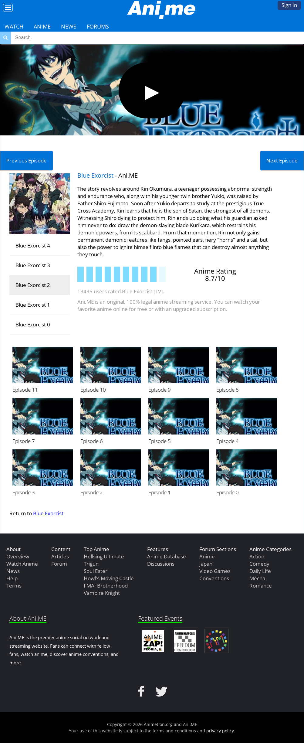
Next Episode (282, 160)
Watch (14, 26)
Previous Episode (26, 160)
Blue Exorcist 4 (32, 245)
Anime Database (166, 556)
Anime (42, 26)
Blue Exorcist (95, 175)
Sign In (289, 5)
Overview (17, 556)
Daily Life (260, 570)
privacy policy (220, 731)
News (68, 26)
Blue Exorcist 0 (32, 324)
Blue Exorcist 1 (32, 304)
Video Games (215, 570)
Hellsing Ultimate (104, 556)
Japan (205, 563)
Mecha (257, 578)
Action (256, 556)
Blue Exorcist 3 (32, 265)
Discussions (160, 563)
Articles (60, 556)
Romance (260, 585)
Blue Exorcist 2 (32, 284)
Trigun (91, 563)
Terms (14, 585)
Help (12, 578)
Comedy (259, 563)
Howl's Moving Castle (109, 578)
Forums (98, 26)
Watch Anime (22, 563)
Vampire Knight (102, 592)
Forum (59, 563)
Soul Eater (95, 570)
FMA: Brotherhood (106, 585)
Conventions (214, 578)
